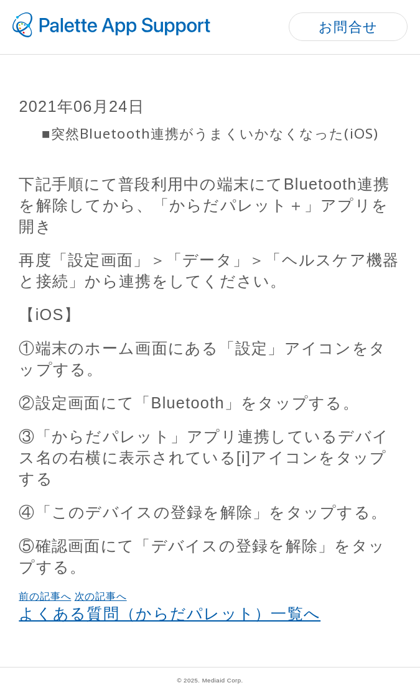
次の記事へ (101, 596)
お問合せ (348, 27)
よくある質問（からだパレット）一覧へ (169, 613)
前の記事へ (45, 596)
